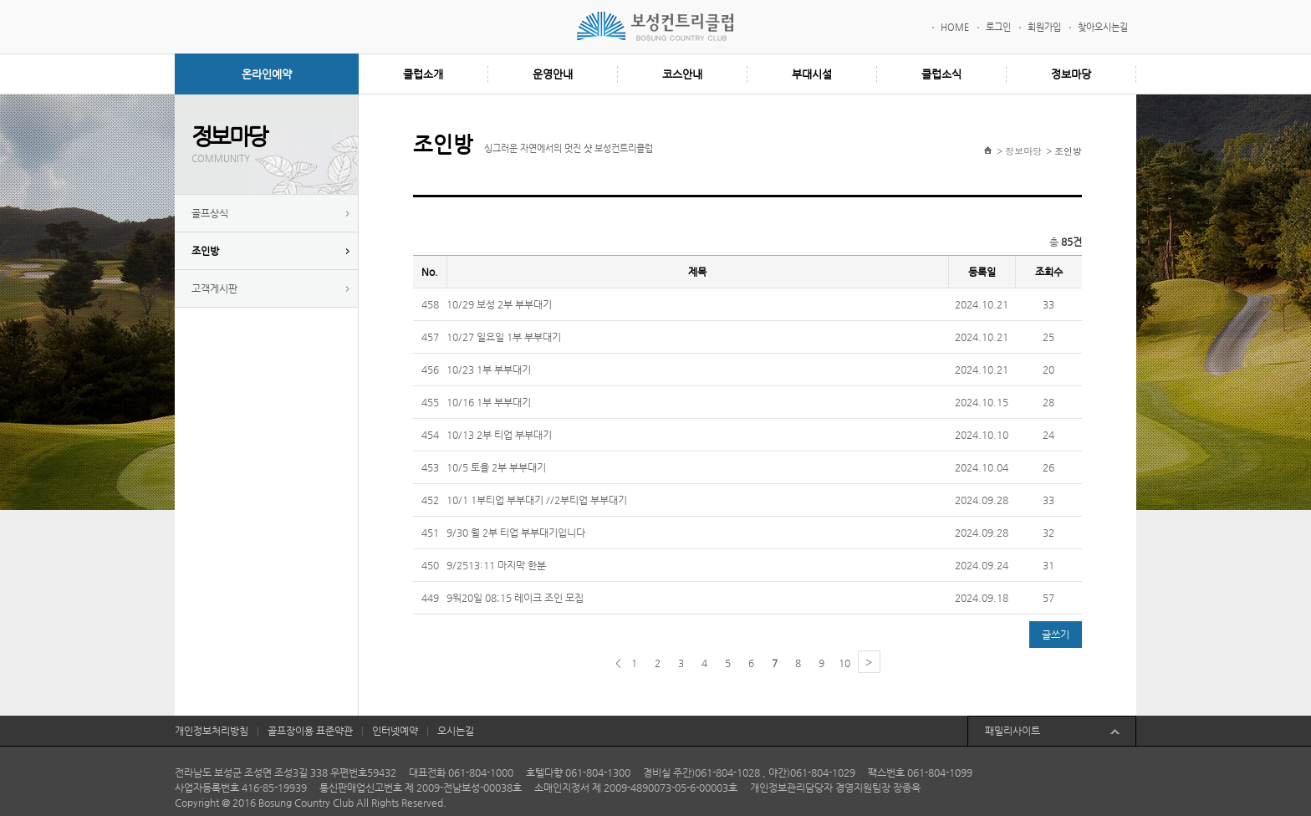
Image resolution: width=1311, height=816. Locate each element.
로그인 (998, 27)
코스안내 (682, 74)
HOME (955, 27)
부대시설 (812, 74)
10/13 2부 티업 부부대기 (499, 435)
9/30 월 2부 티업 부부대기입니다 (515, 532)
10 (844, 663)
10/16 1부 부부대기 (488, 402)
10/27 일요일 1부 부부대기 (503, 337)
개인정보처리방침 (211, 731)
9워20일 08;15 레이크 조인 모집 (515, 598)
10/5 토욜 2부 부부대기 (496, 467)
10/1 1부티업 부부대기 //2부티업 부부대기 (536, 500)
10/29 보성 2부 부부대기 (499, 304)
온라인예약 (267, 74)
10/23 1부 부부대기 (488, 369)
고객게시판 (214, 288)
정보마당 (1071, 74)
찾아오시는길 (1103, 27)
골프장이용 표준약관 (310, 731)
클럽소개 (423, 74)
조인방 (205, 251)
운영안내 (553, 74)
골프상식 (209, 213)
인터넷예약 (395, 731)
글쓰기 (1055, 634)
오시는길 (455, 731)
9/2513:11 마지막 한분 (496, 565)
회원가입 (1044, 27)
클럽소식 (941, 74)
